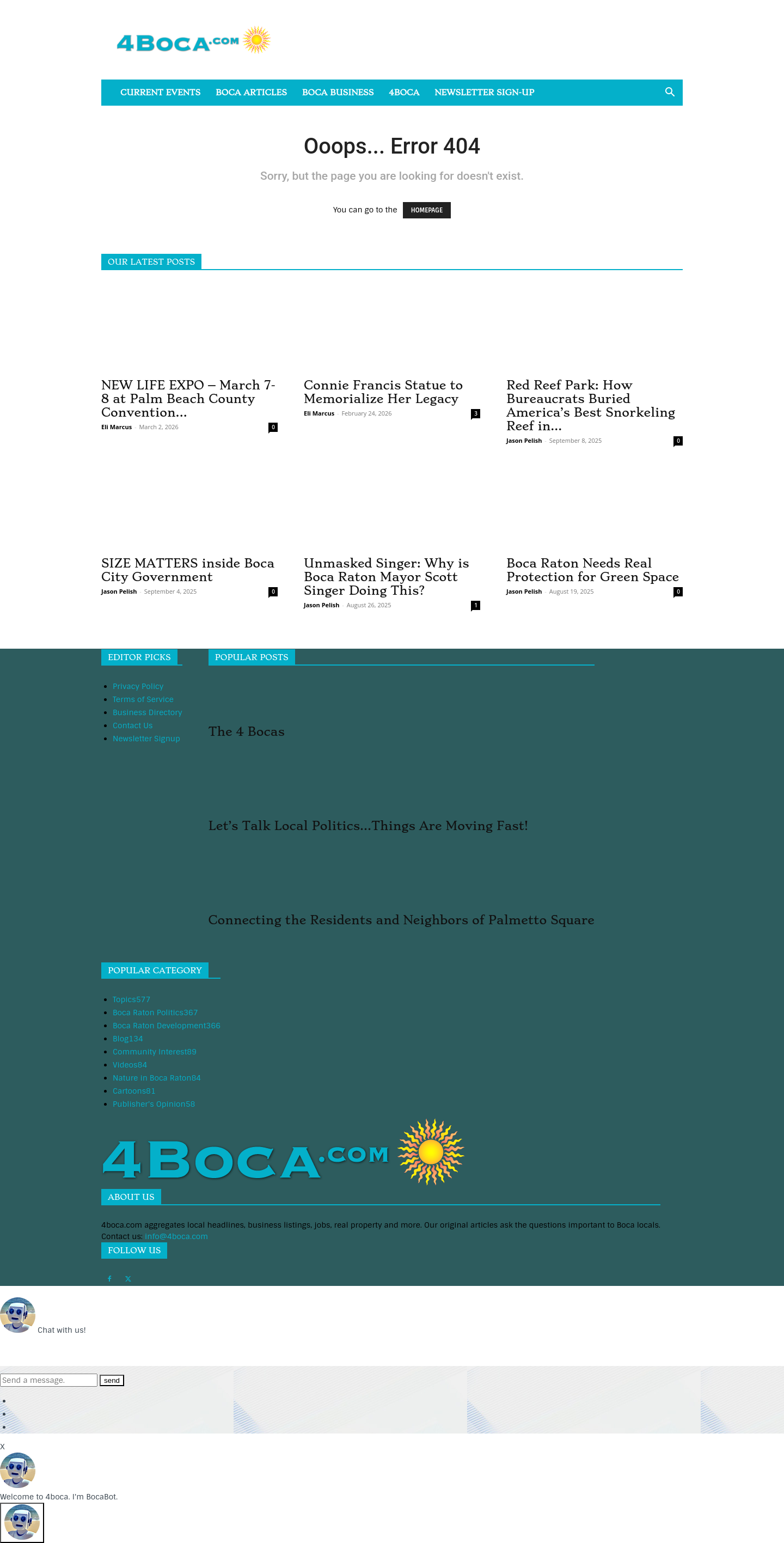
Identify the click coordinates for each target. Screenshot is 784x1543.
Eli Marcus (116, 427)
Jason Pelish (524, 440)
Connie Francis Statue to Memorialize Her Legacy (383, 392)
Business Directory (147, 712)
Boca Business (338, 92)
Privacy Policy (138, 686)
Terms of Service (143, 699)
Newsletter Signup (146, 738)
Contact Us (132, 725)
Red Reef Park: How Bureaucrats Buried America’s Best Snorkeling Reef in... (590, 405)
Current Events (160, 92)
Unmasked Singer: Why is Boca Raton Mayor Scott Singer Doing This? (386, 576)
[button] (670, 93)
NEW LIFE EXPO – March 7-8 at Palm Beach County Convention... (188, 398)
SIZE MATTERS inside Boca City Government (187, 570)
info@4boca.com (176, 1236)
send (112, 1380)
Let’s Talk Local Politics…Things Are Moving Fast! (368, 826)
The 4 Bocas (247, 731)
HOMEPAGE (427, 210)
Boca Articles (251, 92)
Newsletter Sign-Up (484, 92)
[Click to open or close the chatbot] (22, 1523)
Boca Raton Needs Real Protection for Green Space (592, 570)
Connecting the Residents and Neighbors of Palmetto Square (402, 920)
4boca (404, 92)
